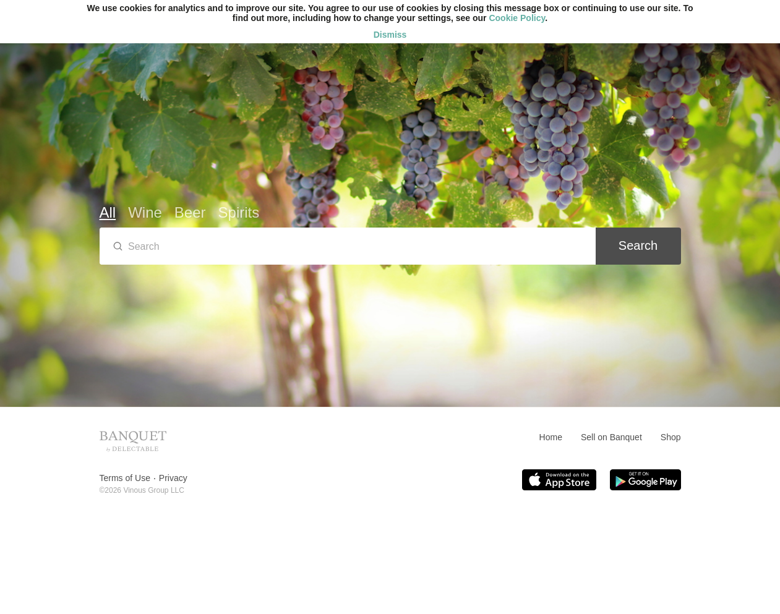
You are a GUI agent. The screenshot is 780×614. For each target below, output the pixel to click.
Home (550, 437)
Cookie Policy (517, 18)
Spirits (239, 212)
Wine (145, 212)
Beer (190, 212)
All (108, 212)
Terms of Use (125, 478)
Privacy (173, 478)
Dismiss (390, 35)
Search (638, 245)
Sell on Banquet (611, 437)
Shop (671, 437)
